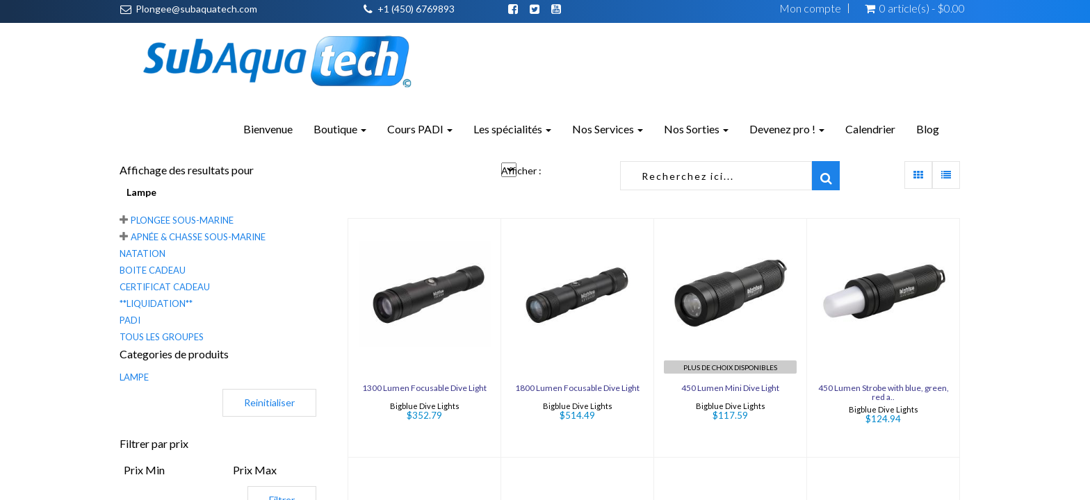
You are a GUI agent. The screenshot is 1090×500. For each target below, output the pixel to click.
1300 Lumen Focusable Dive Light (424, 388)
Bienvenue (268, 128)
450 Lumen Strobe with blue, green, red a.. (883, 392)
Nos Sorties (696, 128)
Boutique (340, 128)
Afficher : (521, 170)
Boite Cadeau (153, 270)
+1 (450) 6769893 (416, 9)
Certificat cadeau (165, 286)
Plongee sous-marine (182, 220)
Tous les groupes (162, 336)
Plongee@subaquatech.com (196, 9)
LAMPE (134, 377)
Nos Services (607, 128)
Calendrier (870, 128)
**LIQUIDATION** (156, 303)
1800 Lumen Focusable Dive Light (577, 388)
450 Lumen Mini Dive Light (730, 388)
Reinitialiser (269, 402)
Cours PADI (420, 128)
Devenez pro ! (786, 128)
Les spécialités (512, 128)
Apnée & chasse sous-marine (198, 236)
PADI (130, 320)
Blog (927, 128)
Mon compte (810, 8)
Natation (142, 253)
